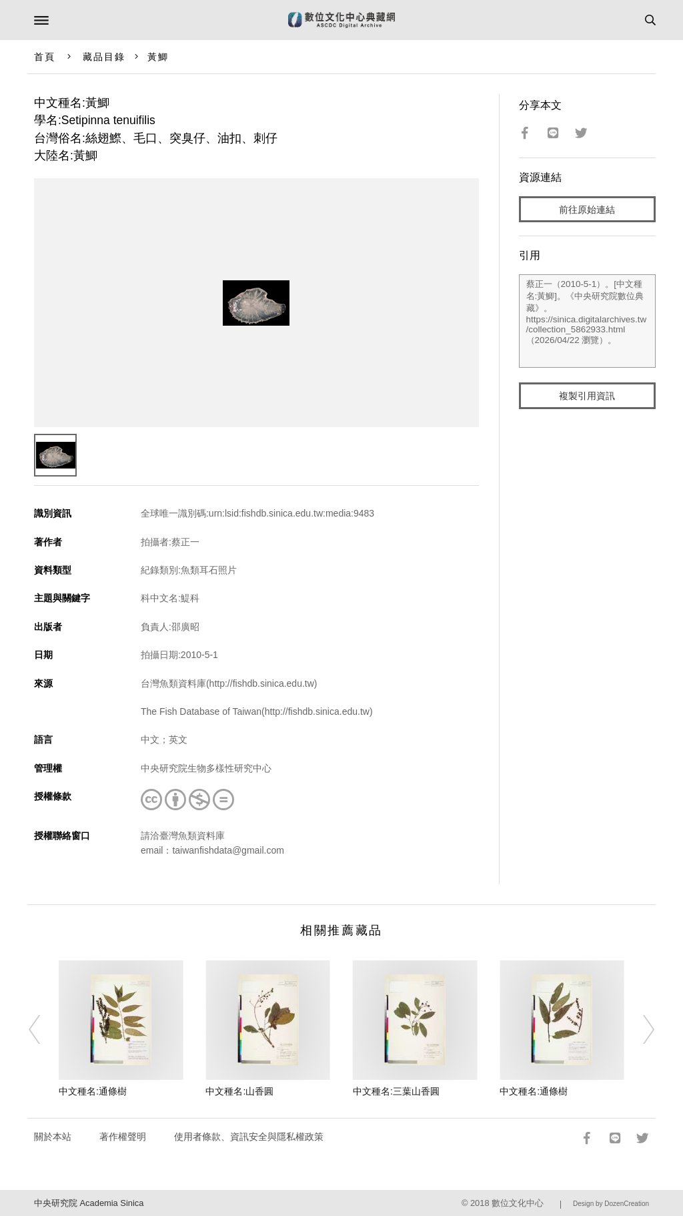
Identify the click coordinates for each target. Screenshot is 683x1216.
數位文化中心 (518, 1203)
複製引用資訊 (587, 395)
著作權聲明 (122, 1136)
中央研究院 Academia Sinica (88, 1203)
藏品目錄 (104, 56)
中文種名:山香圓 (239, 1091)
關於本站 (52, 1136)
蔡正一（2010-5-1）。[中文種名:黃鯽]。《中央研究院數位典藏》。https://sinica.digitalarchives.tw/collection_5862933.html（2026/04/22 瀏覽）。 (587, 321)
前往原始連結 (587, 209)
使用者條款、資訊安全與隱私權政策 (248, 1136)
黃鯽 (158, 56)
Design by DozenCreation (611, 1203)
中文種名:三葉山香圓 (396, 1091)
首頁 (44, 56)
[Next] (640, 1029)
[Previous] (43, 1029)
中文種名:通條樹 (93, 1091)
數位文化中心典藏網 (341, 20)
